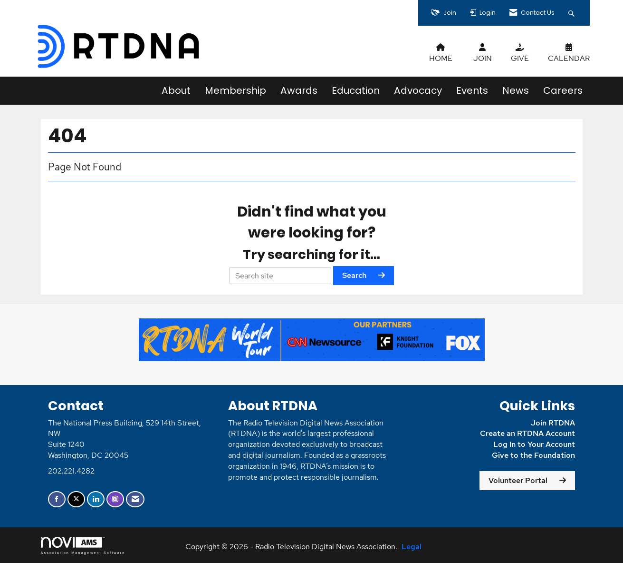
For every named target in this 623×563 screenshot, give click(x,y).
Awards (298, 90)
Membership (235, 90)
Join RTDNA (553, 423)
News (515, 90)
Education (356, 90)
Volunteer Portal (518, 480)
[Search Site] (572, 12)
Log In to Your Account (534, 444)
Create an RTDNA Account (527, 433)
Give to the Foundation (533, 455)
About (176, 90)
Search (354, 275)
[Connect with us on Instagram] (115, 499)
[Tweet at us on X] (76, 499)
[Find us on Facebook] (57, 499)
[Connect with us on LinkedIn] (96, 499)
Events (472, 90)
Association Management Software (83, 545)
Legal (412, 547)
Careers (563, 90)
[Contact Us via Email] (135, 499)
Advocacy (418, 90)
